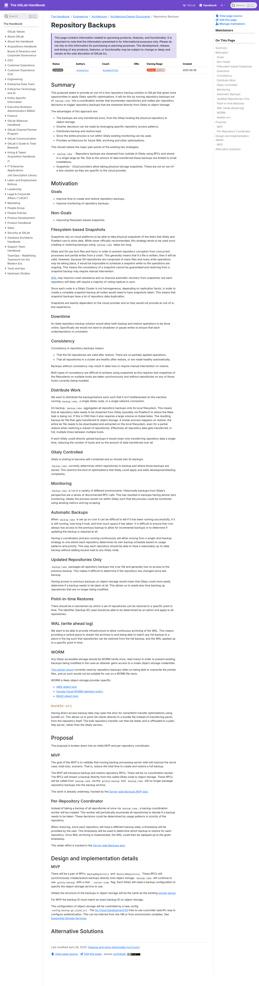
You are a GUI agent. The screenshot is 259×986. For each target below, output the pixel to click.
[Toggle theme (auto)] (222, 5)
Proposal (221, 122)
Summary (221, 48)
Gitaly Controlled (227, 85)
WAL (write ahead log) (230, 108)
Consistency (224, 75)
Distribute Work (226, 80)
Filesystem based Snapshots (234, 66)
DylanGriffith (110, 70)
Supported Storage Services (68, 918)
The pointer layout (62, 669)
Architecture (99, 16)
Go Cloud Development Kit (111, 910)
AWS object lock (66, 686)
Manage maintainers (230, 23)
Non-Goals (223, 61)
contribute (119, 954)
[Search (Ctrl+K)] (243, 5)
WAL (54, 277)
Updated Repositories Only (233, 98)
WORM (221, 112)
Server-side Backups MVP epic (128, 791)
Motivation (222, 52)
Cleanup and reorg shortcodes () (114, 947)
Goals (220, 57)
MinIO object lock (67, 696)
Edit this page (226, 19)
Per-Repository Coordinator (233, 131)
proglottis (82, 70)
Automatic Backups (228, 94)
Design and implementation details (232, 138)
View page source (229, 16)
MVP (220, 126)
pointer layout (166, 893)
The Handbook (60, 16)
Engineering (80, 16)
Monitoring (223, 89)
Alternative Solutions (228, 149)
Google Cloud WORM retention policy (79, 691)
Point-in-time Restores (230, 103)
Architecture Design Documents (130, 16)
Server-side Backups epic (109, 845)
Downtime (223, 71)
